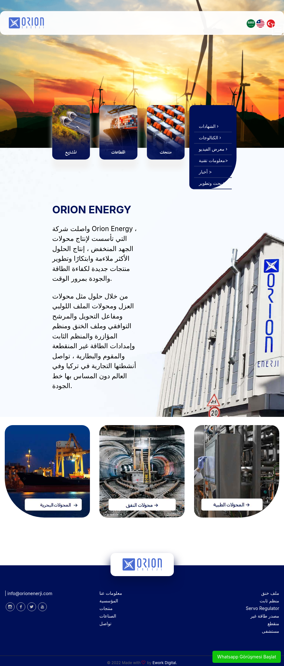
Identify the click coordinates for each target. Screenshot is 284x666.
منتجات (106, 608)
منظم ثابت (269, 600)
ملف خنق (270, 593)
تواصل (105, 623)
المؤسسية (108, 600)
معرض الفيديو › (213, 149)
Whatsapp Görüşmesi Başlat (246, 656)
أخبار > (205, 171)
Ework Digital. (165, 662)
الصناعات (107, 616)
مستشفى (270, 631)
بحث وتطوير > (212, 183)
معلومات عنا (110, 593)
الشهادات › (208, 126)
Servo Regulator (262, 608)
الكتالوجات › (210, 137)
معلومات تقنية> (213, 160)
